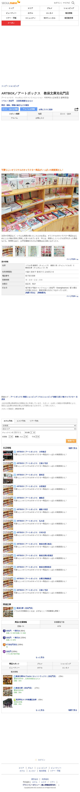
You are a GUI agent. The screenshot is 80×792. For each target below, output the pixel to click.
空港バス (20, 626)
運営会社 (34, 779)
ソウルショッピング (45, 397)
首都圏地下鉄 (59, 622)
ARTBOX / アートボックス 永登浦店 (30, 486)
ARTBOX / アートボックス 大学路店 (30, 452)
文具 (59, 397)
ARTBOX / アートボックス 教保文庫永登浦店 (33, 556)
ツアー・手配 (11, 18)
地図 (40, 114)
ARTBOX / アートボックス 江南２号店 (31, 463)
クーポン (11, 23)
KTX (59, 626)
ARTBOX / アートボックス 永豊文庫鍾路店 (32, 579)
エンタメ (49, 13)
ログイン (57, 3)
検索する (71, 441)
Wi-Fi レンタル (49, 18)
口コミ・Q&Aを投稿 (10, 109)
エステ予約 (21, 421)
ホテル (30, 13)
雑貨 (55, 397)
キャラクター (70, 397)
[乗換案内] (42, 293)
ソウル (4, 101)
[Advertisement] (40, 34)
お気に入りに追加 (45, 110)
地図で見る (73, 448)
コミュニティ (30, 18)
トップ (11, 8)
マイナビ (66, 3)
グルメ (49, 8)
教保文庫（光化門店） (24, 608)
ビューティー (11, 13)
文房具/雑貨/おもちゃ (24, 101)
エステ (43, 782)
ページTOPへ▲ (73, 259)
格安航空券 (69, 18)
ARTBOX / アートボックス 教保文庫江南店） (33, 544)
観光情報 (68, 13)
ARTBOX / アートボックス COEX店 (30, 532)
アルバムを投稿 (29, 109)
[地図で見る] (30, 293)
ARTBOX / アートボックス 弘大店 (29, 521)
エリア (30, 8)
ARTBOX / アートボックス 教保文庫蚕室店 (32, 567)
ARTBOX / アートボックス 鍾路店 (29, 498)
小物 (63, 397)
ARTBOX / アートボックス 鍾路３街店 (31, 509)
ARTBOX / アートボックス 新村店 (29, 475)
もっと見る (40, 657)
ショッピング (69, 8)
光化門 (11, 101)
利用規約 (45, 779)
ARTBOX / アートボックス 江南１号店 (31, 590)
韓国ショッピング (30, 397)
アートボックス (16, 397)
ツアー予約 (34, 421)
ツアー (52, 782)
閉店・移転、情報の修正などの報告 (15, 105)
